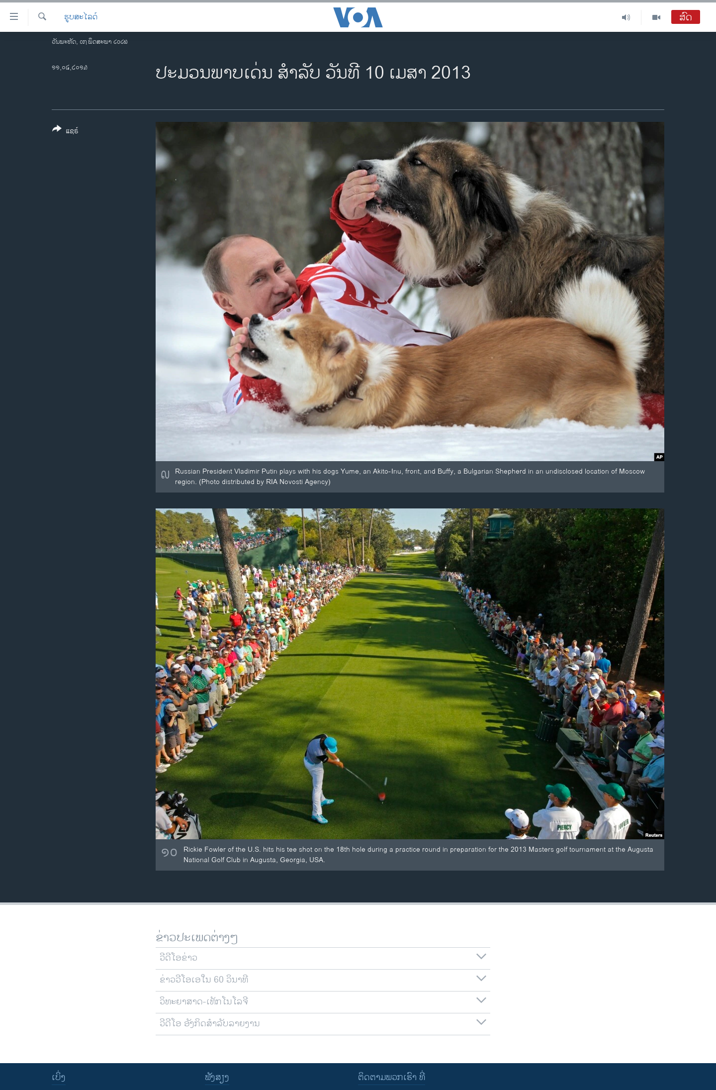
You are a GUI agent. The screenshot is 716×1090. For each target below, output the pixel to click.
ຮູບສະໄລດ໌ (80, 17)
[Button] (65, 132)
